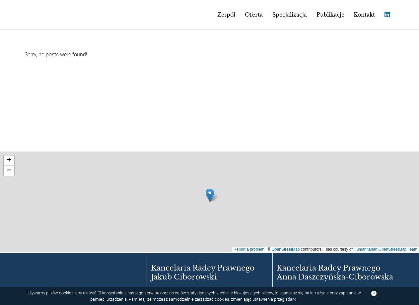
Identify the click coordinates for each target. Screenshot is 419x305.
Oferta (254, 14)
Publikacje (330, 14)
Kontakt (364, 14)
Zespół (226, 14)
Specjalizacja (289, 14)
